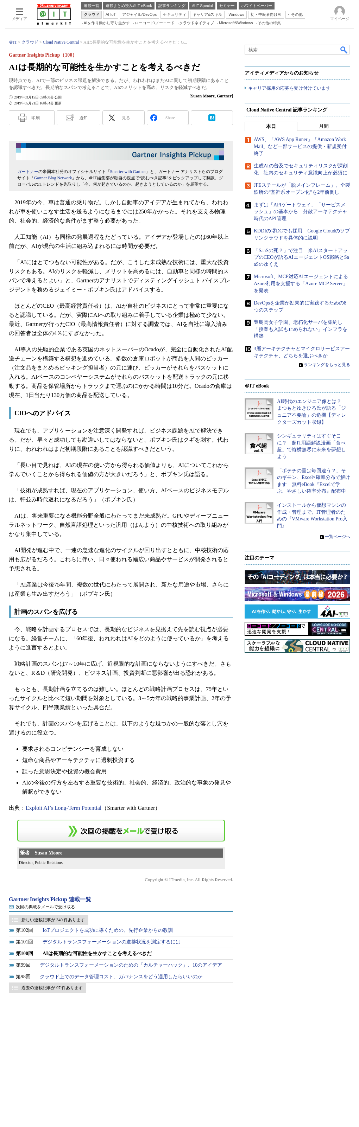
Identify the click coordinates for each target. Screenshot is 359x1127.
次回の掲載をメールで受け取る (45, 906)
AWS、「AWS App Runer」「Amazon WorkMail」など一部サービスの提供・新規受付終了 (300, 146)
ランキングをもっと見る (327, 365)
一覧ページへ (337, 536)
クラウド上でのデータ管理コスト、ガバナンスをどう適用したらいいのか (121, 976)
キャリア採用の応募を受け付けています (289, 88)
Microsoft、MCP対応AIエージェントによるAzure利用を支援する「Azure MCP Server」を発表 (301, 283)
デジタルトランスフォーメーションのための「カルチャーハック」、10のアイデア (131, 965)
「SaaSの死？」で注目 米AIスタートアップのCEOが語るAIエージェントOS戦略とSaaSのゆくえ (301, 257)
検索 (344, 50)
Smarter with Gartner (128, 171)
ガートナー (27, 171)
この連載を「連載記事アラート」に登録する (121, 830)
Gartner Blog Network (53, 177)
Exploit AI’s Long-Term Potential (63, 808)
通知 (83, 117)
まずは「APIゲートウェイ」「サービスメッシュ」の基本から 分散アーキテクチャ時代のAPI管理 (300, 211)
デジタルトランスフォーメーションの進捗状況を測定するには (112, 941)
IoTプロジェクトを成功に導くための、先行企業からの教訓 (108, 930)
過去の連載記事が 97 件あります (52, 987)
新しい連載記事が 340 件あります (53, 919)
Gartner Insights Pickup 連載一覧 (50, 899)
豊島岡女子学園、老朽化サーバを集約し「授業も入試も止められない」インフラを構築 (300, 329)
